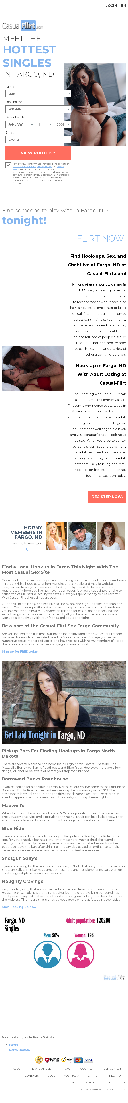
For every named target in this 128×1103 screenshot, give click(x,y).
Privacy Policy (44, 172)
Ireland (114, 1082)
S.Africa (92, 1089)
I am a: (10, 86)
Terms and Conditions (24, 172)
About (17, 1075)
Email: (9, 132)
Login (111, 6)
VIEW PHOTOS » (38, 156)
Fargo (13, 1051)
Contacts (32, 1082)
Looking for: (14, 102)
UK (109, 1089)
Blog (51, 1082)
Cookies (86, 1075)
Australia (71, 1082)
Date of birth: (15, 117)
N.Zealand (69, 1089)
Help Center (111, 1075)
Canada (93, 1082)
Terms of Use (41, 1075)
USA (122, 1089)
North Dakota (19, 1057)
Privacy (66, 1075)
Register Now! (105, 503)
